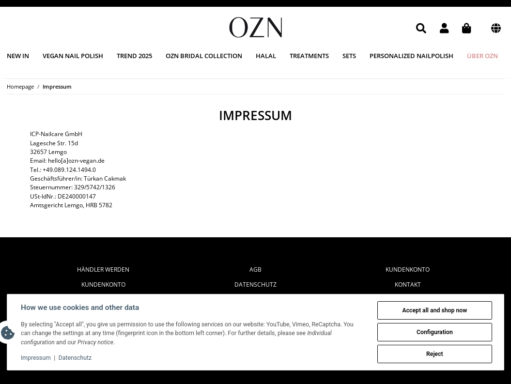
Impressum (36, 357)
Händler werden (103, 269)
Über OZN (482, 55)
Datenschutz (255, 284)
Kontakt (408, 284)
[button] (421, 28)
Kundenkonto (103, 284)
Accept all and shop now (434, 310)
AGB (255, 269)
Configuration (435, 332)
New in (18, 55)
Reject (434, 354)
